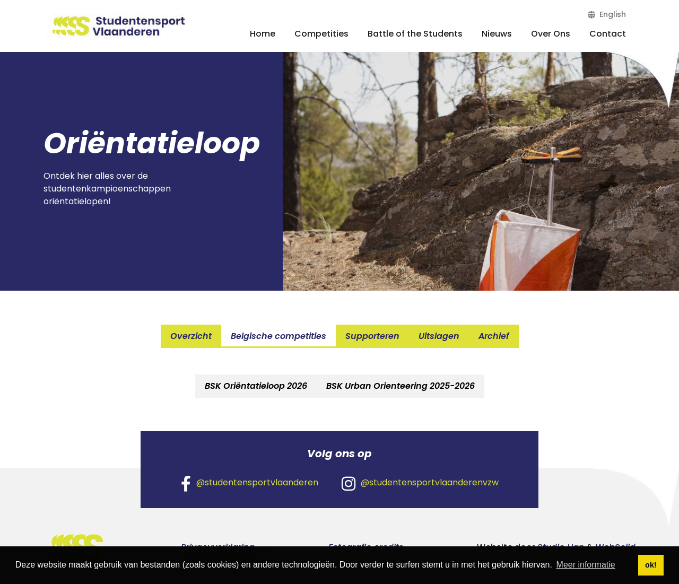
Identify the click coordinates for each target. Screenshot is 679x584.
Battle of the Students (415, 34)
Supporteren (372, 336)
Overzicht (191, 336)
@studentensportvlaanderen (249, 483)
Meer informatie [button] (585, 564)
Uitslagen (439, 336)
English (607, 14)
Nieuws (497, 34)
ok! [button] (651, 565)
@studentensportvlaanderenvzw (420, 483)
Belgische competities (278, 336)
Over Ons (550, 34)
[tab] (256, 386)
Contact (607, 34)
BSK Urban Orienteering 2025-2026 (400, 386)
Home (262, 34)
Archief (493, 336)
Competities (321, 34)
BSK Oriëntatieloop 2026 (256, 386)
